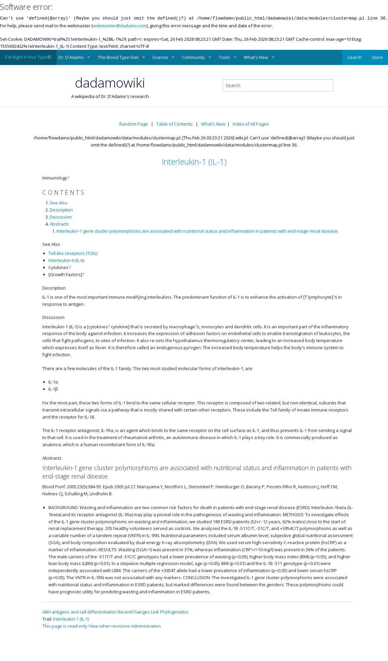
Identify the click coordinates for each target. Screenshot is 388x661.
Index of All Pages (251, 124)
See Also (59, 203)
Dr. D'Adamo (71, 57)
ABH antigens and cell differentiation (79, 612)
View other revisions (109, 626)
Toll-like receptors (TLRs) (73, 253)
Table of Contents (174, 124)
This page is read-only (64, 626)
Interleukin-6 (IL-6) (66, 260)
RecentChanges (134, 612)
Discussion (61, 217)
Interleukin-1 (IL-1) (194, 161)
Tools (224, 57)
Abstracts (59, 224)
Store (377, 57)
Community (193, 57)
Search (354, 57)
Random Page (133, 124)
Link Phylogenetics (170, 612)
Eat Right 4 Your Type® (28, 57)
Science (160, 57)
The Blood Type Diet (118, 57)
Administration (146, 626)
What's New (256, 57)
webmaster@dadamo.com (120, 26)
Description (61, 210)
